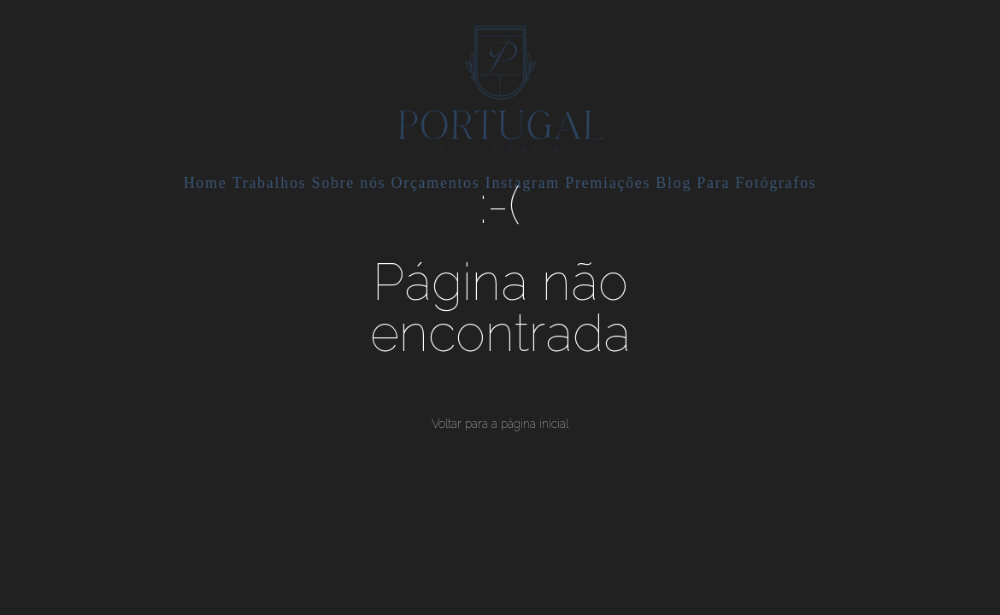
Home (205, 182)
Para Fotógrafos (756, 182)
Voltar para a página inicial (500, 424)
